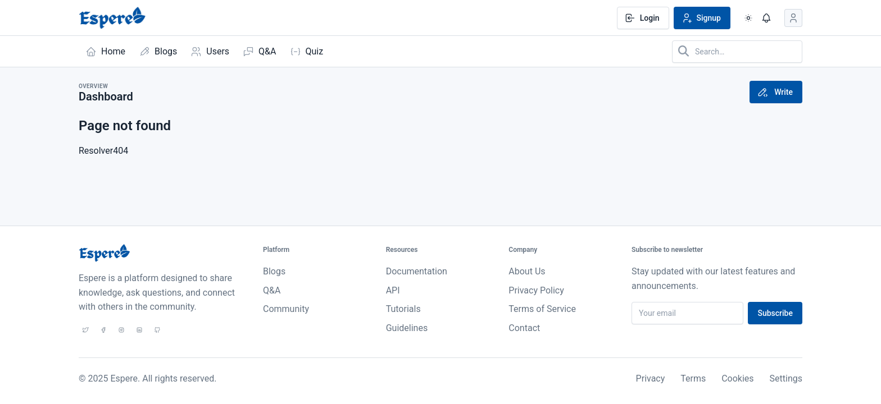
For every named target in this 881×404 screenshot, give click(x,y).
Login (642, 18)
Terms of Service (542, 309)
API (393, 290)
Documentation (416, 271)
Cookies (737, 378)
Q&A (271, 290)
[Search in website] (737, 51)
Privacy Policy (536, 290)
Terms (693, 378)
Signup (701, 18)
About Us (526, 271)
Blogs (274, 271)
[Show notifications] (766, 18)
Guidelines (407, 328)
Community (286, 309)
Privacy (650, 378)
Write (775, 92)
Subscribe (775, 313)
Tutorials (403, 309)
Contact (524, 328)
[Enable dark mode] (748, 17)
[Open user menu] (793, 18)
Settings (786, 378)
